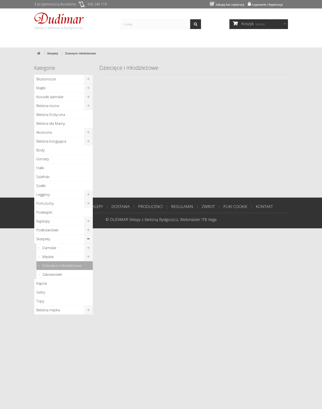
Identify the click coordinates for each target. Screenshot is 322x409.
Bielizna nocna (47, 105)
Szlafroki (42, 176)
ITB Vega (208, 400)
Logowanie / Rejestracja (265, 4)
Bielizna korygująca (51, 140)
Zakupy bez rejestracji (225, 4)
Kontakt (179, 39)
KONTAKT (264, 387)
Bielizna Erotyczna (50, 114)
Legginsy (43, 194)
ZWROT (208, 387)
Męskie (47, 256)
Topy (40, 300)
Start (44, 39)
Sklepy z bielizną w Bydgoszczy (59, 21)
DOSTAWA (120, 387)
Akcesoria (44, 132)
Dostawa (92, 39)
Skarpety (43, 238)
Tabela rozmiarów (215, 39)
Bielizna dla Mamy (50, 123)
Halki (40, 167)
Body (40, 149)
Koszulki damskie (50, 96)
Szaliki (41, 185)
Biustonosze (46, 78)
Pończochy (45, 203)
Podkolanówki (47, 229)
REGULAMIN (182, 387)
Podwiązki (44, 211)
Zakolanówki (51, 274)
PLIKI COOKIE (235, 387)
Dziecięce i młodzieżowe (61, 265)
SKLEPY (96, 387)
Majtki (41, 87)
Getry (40, 291)
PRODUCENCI (150, 387)
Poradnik (152, 39)
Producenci (121, 39)
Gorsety (42, 158)
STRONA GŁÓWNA (65, 387)
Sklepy (66, 39)
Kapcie (41, 283)
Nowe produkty (51, 324)
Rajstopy (43, 220)
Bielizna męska (48, 309)
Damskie (48, 247)
